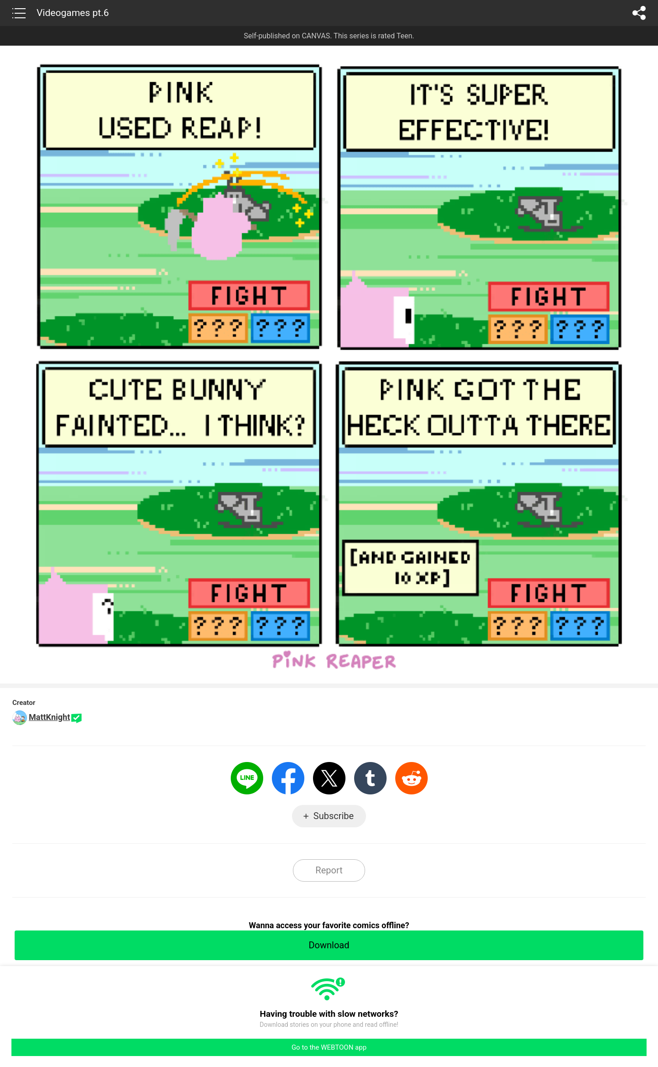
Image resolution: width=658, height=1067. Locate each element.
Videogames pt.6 (73, 12)
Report (328, 870)
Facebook (288, 778)
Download (328, 945)
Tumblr (370, 778)
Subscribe (333, 815)
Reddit (411, 778)
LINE (247, 778)
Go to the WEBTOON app (329, 1047)
